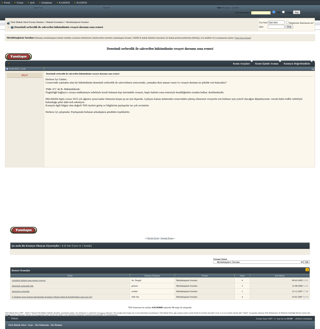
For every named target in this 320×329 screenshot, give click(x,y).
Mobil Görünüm (304, 318)
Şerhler (235, 7)
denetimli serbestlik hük (22, 286)
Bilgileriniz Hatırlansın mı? (300, 23)
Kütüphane (46, 2)
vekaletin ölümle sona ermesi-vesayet (29, 280)
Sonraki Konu (167, 238)
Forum (20, 2)
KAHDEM (64, 2)
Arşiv (30, 325)
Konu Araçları (243, 63)
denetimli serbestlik (20, 291)
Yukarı (13, 318)
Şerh (32, 2)
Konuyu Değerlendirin (298, 63)
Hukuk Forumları (55, 22)
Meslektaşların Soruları (77, 22)
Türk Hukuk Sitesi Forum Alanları (27, 22)
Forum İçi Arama (311, 12)
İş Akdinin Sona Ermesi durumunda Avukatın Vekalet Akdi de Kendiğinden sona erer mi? (52, 297)
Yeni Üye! (38, 7)
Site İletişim (56, 325)
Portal (7, 2)
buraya (102, 313)
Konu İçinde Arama (268, 63)
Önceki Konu (153, 238)
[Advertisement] (76, 140)
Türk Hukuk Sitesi (17, 325)
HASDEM (82, 2)
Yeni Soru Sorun (242, 38)
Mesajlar (226, 7)
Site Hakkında (42, 325)
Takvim (106, 7)
